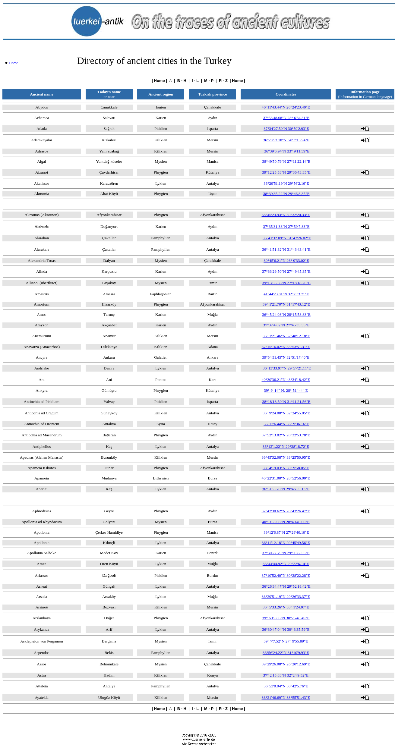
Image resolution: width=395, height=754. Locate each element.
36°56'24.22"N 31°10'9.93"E (286, 652)
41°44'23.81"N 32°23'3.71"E (286, 294)
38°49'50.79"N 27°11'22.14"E (286, 161)
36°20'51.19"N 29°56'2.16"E (286, 183)
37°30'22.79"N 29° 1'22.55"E (285, 553)
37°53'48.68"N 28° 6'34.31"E (286, 117)
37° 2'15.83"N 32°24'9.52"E (286, 675)
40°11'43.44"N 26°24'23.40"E (286, 107)
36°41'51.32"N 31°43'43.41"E (286, 249)
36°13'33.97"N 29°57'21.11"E (287, 368)
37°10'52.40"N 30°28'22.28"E (286, 575)
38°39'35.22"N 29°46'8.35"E (286, 193)
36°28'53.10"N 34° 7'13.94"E (286, 140)
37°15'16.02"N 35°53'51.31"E (286, 346)
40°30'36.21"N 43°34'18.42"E (286, 379)
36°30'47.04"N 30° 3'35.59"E (285, 629)
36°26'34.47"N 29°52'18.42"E (286, 586)
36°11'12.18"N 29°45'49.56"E (286, 542)
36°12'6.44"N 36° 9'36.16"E (286, 424)
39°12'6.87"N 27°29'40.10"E (286, 532)
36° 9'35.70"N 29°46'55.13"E (285, 489)
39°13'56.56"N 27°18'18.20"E (286, 283)
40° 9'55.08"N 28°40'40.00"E (285, 522)
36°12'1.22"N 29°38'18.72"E (286, 446)
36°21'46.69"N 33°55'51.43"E (286, 697)
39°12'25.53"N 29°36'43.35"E (286, 172)
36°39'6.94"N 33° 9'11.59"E (286, 151)
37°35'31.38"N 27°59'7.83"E (286, 226)
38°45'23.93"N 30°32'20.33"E (286, 214)
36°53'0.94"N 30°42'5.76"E (286, 686)
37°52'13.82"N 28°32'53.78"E (286, 435)
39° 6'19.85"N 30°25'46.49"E (285, 618)
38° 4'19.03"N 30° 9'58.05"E (286, 468)
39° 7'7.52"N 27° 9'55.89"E (286, 641)
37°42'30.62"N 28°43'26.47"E (286, 511)
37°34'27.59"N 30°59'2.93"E (286, 128)
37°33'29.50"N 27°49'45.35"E (286, 271)
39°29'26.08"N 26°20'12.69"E (286, 664)
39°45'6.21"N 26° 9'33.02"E (286, 260)
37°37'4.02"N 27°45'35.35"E (286, 325)
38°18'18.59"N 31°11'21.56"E (286, 401)
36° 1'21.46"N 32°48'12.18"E (286, 336)
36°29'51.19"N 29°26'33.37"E (286, 596)
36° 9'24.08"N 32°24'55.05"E (286, 413)
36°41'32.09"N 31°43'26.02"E (287, 238)
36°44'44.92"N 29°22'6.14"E (286, 563)
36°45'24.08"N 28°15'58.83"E (286, 314)
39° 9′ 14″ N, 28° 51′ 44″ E (286, 390)
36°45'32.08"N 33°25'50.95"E (286, 457)
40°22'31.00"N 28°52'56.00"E (286, 478)
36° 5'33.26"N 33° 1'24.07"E (286, 607)
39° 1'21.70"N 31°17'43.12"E (286, 304)
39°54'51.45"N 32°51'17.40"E (285, 357)
